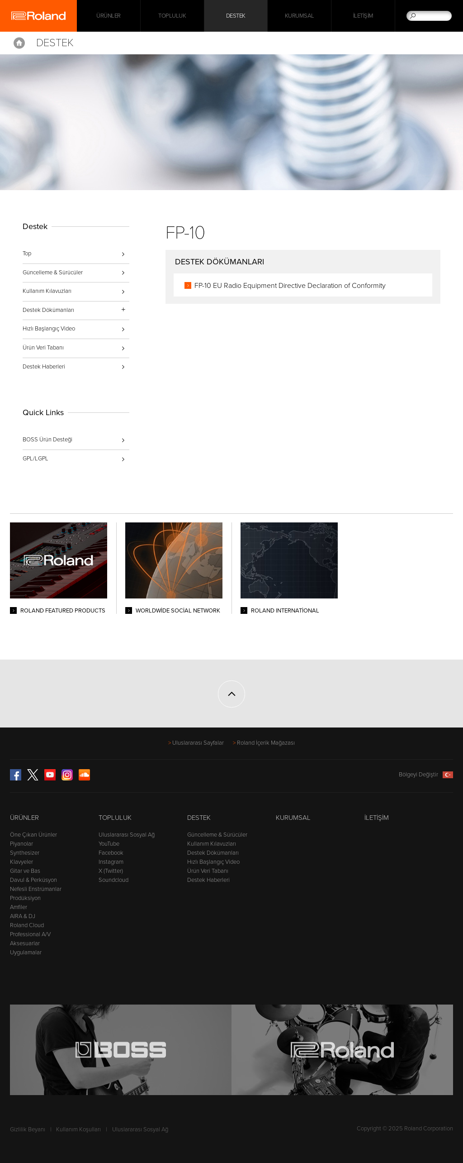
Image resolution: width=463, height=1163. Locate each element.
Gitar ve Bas (25, 871)
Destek (236, 15)
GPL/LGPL (35, 458)
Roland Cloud (27, 925)
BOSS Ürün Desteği (47, 439)
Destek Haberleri (44, 366)
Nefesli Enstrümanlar (35, 889)
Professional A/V (30, 934)
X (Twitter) (111, 871)
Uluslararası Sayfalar (198, 743)
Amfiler (18, 907)
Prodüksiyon (25, 898)
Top (27, 253)
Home (19, 43)
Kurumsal (299, 15)
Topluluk (172, 15)
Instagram (111, 862)
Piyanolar (21, 843)
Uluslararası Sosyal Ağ (127, 834)
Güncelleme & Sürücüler (53, 272)
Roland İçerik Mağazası (266, 743)
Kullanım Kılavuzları (47, 291)
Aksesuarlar (25, 943)
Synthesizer (24, 853)
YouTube (109, 843)
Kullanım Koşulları (78, 1129)
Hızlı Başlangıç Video (49, 328)
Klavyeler (21, 862)
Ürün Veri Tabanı (43, 347)
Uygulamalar (26, 952)
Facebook (111, 853)
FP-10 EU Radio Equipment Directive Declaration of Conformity (290, 285)
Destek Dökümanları (213, 853)
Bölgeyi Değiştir (426, 774)
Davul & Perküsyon (33, 880)
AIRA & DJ (22, 916)
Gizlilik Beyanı (27, 1129)
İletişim (363, 15)
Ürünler (24, 818)
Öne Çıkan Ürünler (33, 834)
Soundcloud (113, 880)
